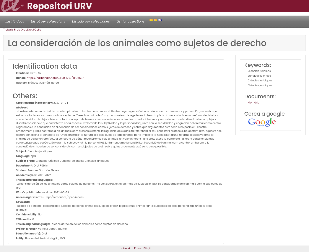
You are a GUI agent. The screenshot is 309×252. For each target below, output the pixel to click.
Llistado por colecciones (91, 21)
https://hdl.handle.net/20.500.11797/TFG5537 (55, 78)
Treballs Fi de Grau (15, 29)
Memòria (253, 102)
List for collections (130, 21)
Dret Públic (34, 29)
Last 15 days (14, 21)
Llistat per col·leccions (48, 21)
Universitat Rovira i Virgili (135, 248)
